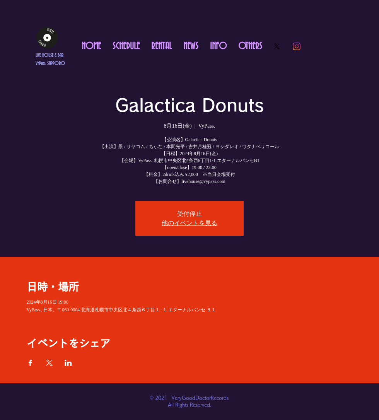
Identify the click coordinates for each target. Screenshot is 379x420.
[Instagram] (296, 46)
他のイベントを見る (189, 223)
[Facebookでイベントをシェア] (30, 363)
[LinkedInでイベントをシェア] (68, 363)
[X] (277, 46)
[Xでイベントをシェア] (49, 363)
